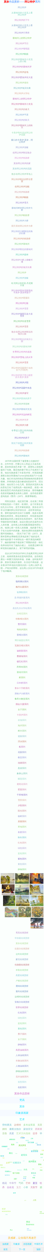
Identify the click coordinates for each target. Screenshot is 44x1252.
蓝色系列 (22, 853)
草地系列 (22, 826)
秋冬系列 (22, 837)
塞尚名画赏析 (22, 991)
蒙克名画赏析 (22, 959)
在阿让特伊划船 (22, 186)
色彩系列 (22, 1087)
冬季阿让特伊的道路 (22, 352)
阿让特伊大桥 (22, 220)
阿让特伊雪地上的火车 (22, 357)
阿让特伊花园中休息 (22, 388)
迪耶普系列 (22, 651)
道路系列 (22, 736)
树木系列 (22, 731)
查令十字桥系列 (22, 688)
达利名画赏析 (22, 954)
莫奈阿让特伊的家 (22, 163)
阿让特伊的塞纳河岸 (22, 66)
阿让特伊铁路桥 (22, 158)
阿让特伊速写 (22, 393)
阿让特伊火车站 (22, 93)
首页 (5, 1249)
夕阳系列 (22, 805)
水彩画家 (27, 1244)
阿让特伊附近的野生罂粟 (22, 180)
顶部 (38, 1249)
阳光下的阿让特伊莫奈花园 (22, 444)
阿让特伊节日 (22, 43)
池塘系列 (22, 763)
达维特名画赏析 (22, 996)
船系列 (22, 746)
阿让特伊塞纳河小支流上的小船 (22, 60)
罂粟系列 (22, 789)
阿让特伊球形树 (22, 404)
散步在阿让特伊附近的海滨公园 (22, 333)
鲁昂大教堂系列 (22, 699)
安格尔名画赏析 (22, 1002)
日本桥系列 (22, 683)
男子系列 (22, 1034)
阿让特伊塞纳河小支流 (22, 104)
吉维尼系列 (22, 613)
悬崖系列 (22, 768)
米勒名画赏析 (22, 970)
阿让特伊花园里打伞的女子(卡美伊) (22, 369)
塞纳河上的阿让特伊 (22, 38)
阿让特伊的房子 (22, 438)
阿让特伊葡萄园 (22, 48)
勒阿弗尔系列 (22, 581)
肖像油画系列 (22, 1060)
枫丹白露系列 (22, 587)
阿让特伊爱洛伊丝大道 (22, 77)
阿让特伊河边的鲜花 (22, 414)
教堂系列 (22, 757)
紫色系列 (22, 859)
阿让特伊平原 (22, 114)
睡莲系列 (22, 779)
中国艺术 (38, 1244)
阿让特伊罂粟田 (22, 298)
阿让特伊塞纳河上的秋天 (22, 126)
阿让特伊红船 (22, 303)
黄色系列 (22, 864)
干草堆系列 (22, 795)
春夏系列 (22, 832)
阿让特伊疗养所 (22, 32)
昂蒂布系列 (22, 667)
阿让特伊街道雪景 (22, 321)
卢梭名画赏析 (22, 980)
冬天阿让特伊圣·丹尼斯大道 (22, 284)
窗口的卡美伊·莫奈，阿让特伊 (22, 141)
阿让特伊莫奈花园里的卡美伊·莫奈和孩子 (22, 291)
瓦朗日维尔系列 (22, 645)
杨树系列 (22, 816)
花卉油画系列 (22, 1076)
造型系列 (22, 1082)
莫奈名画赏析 (22, 576)
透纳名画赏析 (22, 986)
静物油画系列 (22, 1071)
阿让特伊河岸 (22, 420)
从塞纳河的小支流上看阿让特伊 (22, 14)
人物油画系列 (22, 1066)
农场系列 (22, 720)
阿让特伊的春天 (22, 109)
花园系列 (22, 752)
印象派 (16, 1244)
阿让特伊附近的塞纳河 (22, 249)
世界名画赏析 (22, 1007)
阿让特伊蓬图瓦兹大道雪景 (22, 315)
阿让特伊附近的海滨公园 (22, 340)
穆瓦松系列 (22, 661)
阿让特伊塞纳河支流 (22, 409)
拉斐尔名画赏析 (22, 948)
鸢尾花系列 (22, 784)
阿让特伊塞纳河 (22, 244)
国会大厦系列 (22, 704)
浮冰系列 (22, 741)
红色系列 (22, 842)
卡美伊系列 (22, 715)
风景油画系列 (22, 1050)
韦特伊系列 (22, 629)
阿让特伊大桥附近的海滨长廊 (22, 232)
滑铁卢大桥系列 (22, 693)
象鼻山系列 (22, 773)
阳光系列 (22, 810)
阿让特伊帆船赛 (22, 215)
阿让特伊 (22, 7)
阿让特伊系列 (22, 603)
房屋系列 (22, 821)
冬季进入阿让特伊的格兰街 (22, 431)
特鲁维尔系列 (22, 619)
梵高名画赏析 (22, 932)
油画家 (5, 1244)
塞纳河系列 (22, 672)
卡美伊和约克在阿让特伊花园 (22, 133)
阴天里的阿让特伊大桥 (22, 226)
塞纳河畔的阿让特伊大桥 (22, 209)
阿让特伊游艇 (22, 147)
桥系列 (22, 677)
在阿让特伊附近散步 (22, 152)
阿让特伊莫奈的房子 (22, 398)
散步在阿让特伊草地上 (22, 174)
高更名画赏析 (22, 975)
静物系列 (22, 869)
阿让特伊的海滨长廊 (22, 267)
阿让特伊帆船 (22, 54)
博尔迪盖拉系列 (22, 640)
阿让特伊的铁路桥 (22, 238)
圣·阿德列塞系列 (22, 597)
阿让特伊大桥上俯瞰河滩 (22, 261)
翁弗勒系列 (22, 592)
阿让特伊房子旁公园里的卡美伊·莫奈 (22, 376)
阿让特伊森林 (22, 254)
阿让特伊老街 (22, 82)
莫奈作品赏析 (22, 1093)
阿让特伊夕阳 (22, 382)
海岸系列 (22, 725)
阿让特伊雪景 (22, 308)
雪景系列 (22, 800)
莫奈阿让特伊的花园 (22, 168)
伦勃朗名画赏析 (22, 964)
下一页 (22, 1249)
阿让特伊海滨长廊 (22, 88)
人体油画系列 (22, 1055)
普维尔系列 (22, 635)
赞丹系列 (22, 624)
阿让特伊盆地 (22, 72)
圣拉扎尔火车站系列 (22, 608)
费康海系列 (22, 656)
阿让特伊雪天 (22, 202)
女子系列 (22, 709)
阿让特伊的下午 (22, 20)
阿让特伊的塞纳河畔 (22, 346)
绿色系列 (22, 848)
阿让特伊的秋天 (22, 120)
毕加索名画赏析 (22, 938)
